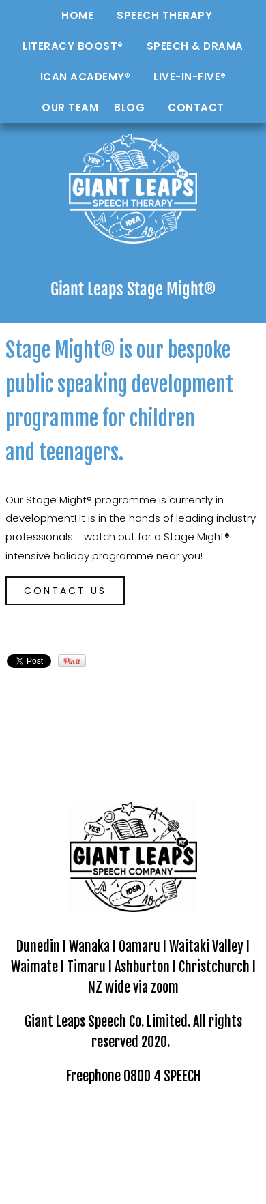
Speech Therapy (164, 15)
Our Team (70, 107)
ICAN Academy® (85, 77)
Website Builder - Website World (133, 1176)
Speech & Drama (195, 46)
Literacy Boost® (73, 46)
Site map (232, 1120)
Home (77, 15)
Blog (129, 107)
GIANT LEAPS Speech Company (137, 1120)
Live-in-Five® (189, 77)
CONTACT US (65, 591)
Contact (196, 107)
